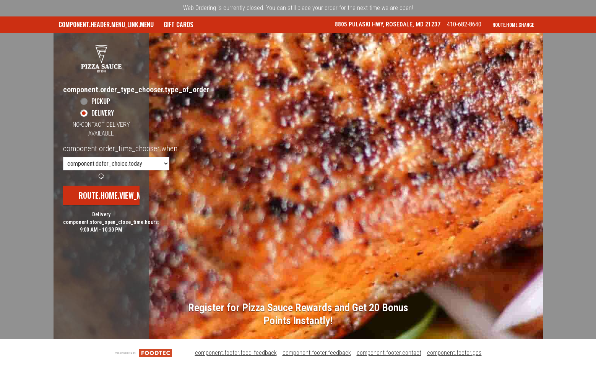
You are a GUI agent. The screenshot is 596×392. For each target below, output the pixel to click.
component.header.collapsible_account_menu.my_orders (177, 41)
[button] (101, 83)
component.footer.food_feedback (236, 377)
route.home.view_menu (116, 220)
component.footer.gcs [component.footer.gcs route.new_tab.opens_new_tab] (454, 377)
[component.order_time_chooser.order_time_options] (116, 189)
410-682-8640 (470, 53)
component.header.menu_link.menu (106, 24)
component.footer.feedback (317, 377)
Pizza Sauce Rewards (296, 41)
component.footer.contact (389, 377)
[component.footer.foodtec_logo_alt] (143, 377)
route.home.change (513, 53)
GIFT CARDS (73, 41)
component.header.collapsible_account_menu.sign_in (409, 41)
